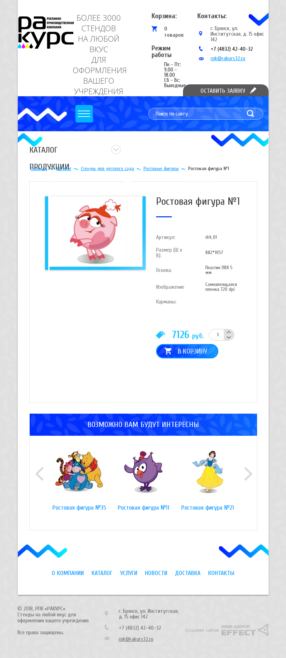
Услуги (128, 573)
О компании (68, 573)
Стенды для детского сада (107, 169)
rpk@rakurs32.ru (228, 58)
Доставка (187, 573)
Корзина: (164, 16)
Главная (39, 169)
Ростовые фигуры (161, 169)
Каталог (64, 169)
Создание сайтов (202, 630)
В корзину (192, 351)
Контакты (221, 573)
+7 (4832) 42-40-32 (232, 49)
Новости (156, 573)
